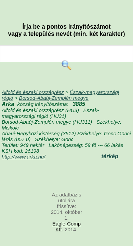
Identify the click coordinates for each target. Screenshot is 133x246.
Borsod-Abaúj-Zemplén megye (53, 98)
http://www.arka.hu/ (23, 157)
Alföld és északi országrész (33, 92)
